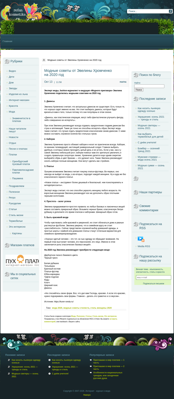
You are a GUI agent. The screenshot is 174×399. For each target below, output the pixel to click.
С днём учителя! (147, 142)
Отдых (12, 143)
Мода (73, 316)
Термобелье (16, 221)
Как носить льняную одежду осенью (149, 109)
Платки (13, 154)
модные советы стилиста (76, 308)
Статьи (89, 316)
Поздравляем (16, 186)
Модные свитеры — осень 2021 (149, 127)
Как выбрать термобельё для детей (150, 135)
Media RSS (144, 246)
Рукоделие (15, 203)
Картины (17, 233)
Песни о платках (18, 148)
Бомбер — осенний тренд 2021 (149, 150)
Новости (13, 137)
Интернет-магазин (19, 100)
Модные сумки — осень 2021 (151, 167)
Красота (13, 106)
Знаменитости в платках (21, 119)
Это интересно (110, 316)
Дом (11, 82)
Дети (11, 76)
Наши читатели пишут (17, 130)
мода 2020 (57, 308)
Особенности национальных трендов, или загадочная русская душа (107, 375)
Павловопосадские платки (23, 171)
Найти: (137, 83)
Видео (12, 71)
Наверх (87, 395)
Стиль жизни (97, 316)
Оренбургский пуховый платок (21, 162)
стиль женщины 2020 (101, 308)
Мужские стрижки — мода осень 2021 (149, 158)
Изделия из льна (18, 94)
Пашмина (17, 178)
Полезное (81, 316)
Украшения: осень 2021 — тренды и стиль (151, 118)
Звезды (13, 88)
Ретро (12, 197)
